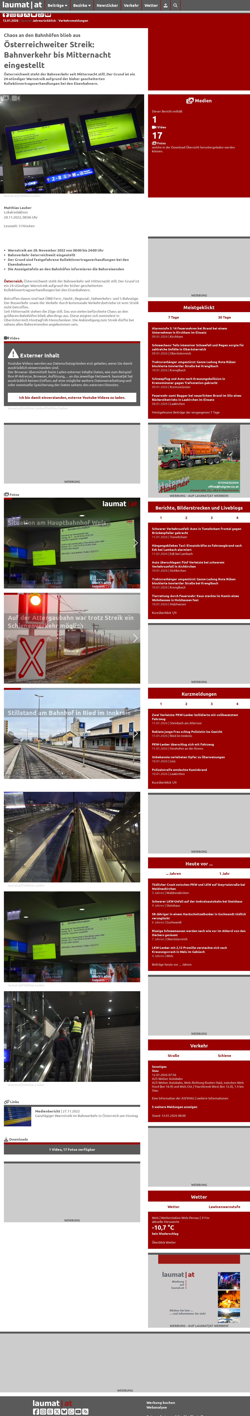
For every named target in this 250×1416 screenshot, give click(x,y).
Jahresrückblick (44, 20)
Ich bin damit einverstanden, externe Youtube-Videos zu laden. (72, 397)
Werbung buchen (160, 1402)
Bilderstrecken (193, 508)
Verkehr (131, 5)
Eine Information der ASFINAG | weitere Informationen (190, 1098)
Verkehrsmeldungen (73, 20)
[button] (135, 543)
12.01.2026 (10, 20)
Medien (199, 100)
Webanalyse (156, 1407)
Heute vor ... (199, 864)
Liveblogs (232, 508)
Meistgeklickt (199, 307)
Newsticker (107, 5)
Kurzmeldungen (199, 694)
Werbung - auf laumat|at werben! (199, 496)
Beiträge (57, 5)
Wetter (151, 5)
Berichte (165, 508)
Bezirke (82, 5)
